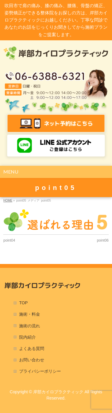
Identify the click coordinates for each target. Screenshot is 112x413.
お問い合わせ (31, 359)
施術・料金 (29, 314)
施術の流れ (29, 325)
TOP (23, 302)
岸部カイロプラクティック (58, 391)
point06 (102, 240)
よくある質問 (31, 348)
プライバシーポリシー (40, 371)
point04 (9, 240)
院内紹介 (27, 337)
